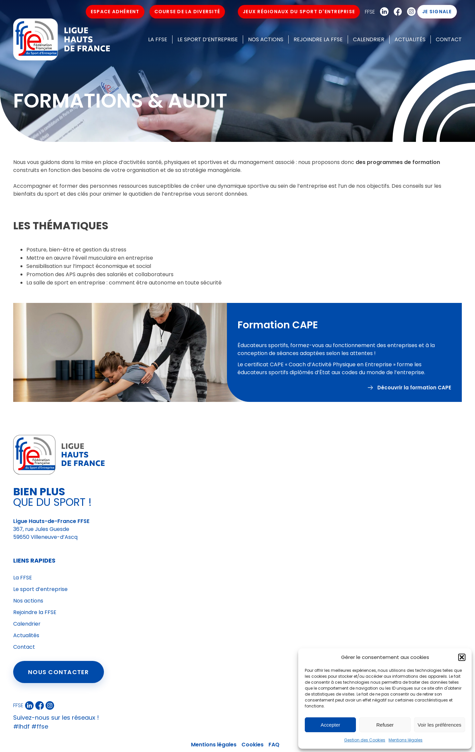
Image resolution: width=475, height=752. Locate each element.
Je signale (437, 11)
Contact (449, 39)
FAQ (274, 744)
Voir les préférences (439, 725)
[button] (462, 657)
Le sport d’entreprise (207, 39)
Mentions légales (406, 740)
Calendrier (368, 39)
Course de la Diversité (187, 11)
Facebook (396, 12)
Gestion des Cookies (364, 740)
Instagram (410, 12)
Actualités (410, 39)
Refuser (385, 725)
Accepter (330, 725)
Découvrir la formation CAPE (414, 390)
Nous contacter (58, 672)
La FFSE (157, 39)
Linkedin (383, 12)
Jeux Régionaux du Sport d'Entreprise (299, 11)
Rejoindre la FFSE (318, 39)
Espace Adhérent (115, 11)
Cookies (252, 744)
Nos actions (265, 39)
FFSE (370, 12)
